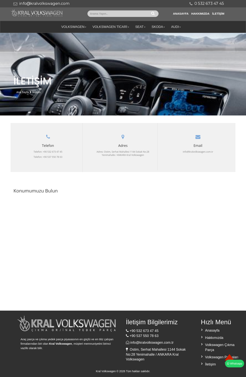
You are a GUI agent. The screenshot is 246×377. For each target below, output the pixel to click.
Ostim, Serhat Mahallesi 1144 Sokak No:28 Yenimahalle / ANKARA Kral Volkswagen (156, 354)
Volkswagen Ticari (110, 27)
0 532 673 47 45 (209, 3)
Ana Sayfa (22, 92)
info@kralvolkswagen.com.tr (150, 342)
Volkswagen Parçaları (221, 357)
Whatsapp (234, 363)
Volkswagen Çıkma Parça (219, 347)
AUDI (176, 27)
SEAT (140, 27)
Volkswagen (73, 27)
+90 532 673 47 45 (142, 331)
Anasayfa (181, 13)
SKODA (158, 27)
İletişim (218, 13)
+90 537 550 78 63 (142, 336)
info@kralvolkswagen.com (44, 3)
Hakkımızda (200, 13)
